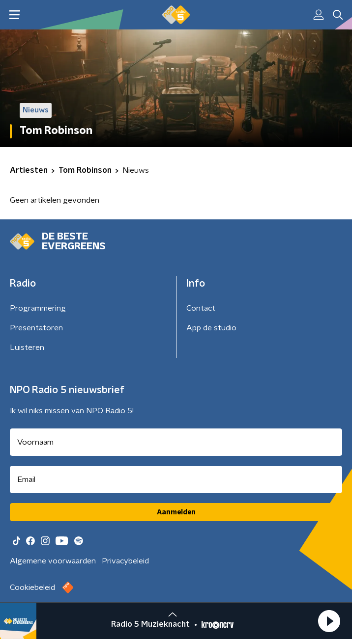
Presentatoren (36, 328)
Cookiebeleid (32, 587)
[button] (329, 621)
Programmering (38, 308)
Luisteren (27, 347)
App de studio (211, 328)
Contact (200, 308)
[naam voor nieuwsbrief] (176, 442)
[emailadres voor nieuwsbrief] (176, 479)
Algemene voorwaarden (53, 561)
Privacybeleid (125, 561)
